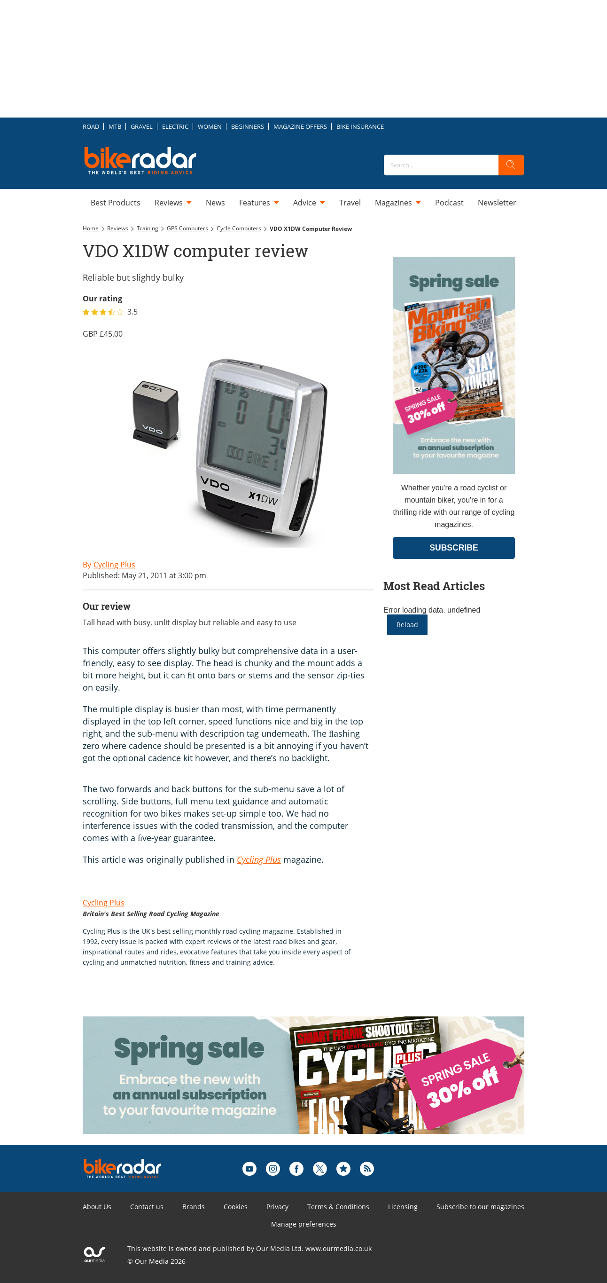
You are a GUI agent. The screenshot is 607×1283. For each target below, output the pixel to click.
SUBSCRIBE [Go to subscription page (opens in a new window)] (453, 547)
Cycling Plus (104, 902)
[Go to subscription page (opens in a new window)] (454, 471)
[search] (511, 165)
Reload (407, 624)
